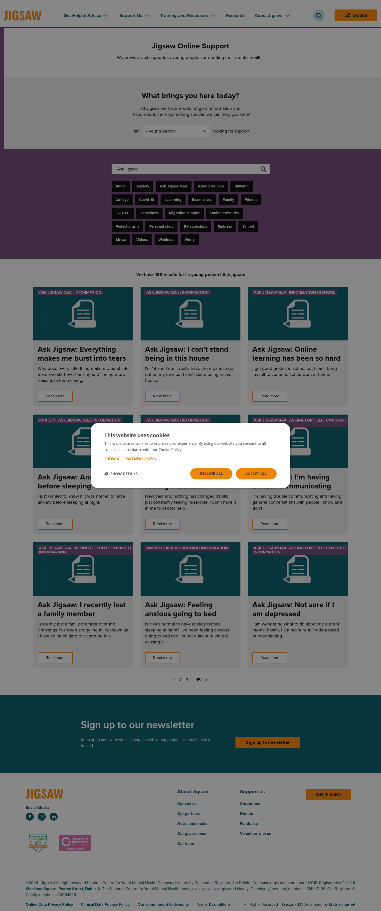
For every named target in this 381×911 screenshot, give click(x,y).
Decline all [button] (211, 473)
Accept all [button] (256, 473)
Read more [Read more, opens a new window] (193, 449)
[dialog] (190, 455)
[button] (190, 458)
